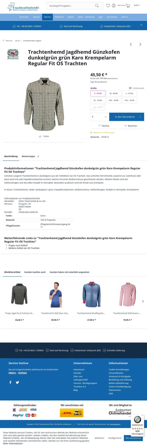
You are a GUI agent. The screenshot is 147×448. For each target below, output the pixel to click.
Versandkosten (101, 82)
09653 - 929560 (18, 373)
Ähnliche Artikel (12, 272)
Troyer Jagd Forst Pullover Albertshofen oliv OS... (20, 313)
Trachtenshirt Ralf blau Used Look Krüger (56, 313)
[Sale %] (124, 17)
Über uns (78, 376)
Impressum (79, 369)
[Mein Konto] (119, 5)
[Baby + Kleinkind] (86, 17)
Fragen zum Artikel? (16, 245)
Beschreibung (11, 156)
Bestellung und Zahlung (120, 379)
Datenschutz (115, 390)
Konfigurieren (115, 438)
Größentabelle (136, 88)
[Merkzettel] (108, 5)
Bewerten (130, 125)
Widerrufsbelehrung (118, 383)
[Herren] (47, 17)
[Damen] (36, 17)
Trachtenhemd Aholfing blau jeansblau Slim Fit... (92, 313)
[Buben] (71, 17)
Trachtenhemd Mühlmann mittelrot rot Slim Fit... (128, 313)
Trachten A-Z (80, 386)
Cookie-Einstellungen (119, 369)
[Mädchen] (59, 17)
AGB (111, 393)
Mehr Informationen (13, 443)
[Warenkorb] (133, 5)
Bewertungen (31, 156)
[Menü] (142, 416)
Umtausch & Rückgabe (120, 376)
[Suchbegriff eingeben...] (74, 5)
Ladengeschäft (81, 379)
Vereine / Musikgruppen (85, 383)
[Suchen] (96, 5)
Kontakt (77, 373)
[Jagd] (100, 17)
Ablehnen (99, 438)
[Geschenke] (112, 17)
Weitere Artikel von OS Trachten (21, 248)
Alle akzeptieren (133, 438)
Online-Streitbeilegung (120, 386)
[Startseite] (24, 17)
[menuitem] (74, 5)
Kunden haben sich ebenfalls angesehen (69, 272)
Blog (76, 390)
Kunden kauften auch (35, 272)
